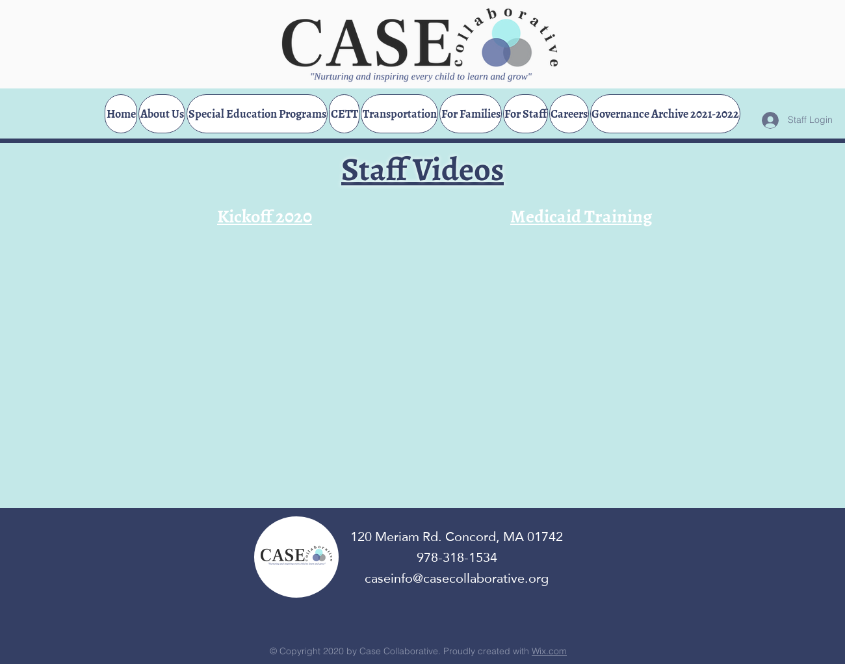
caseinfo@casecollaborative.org (457, 578)
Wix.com (549, 651)
